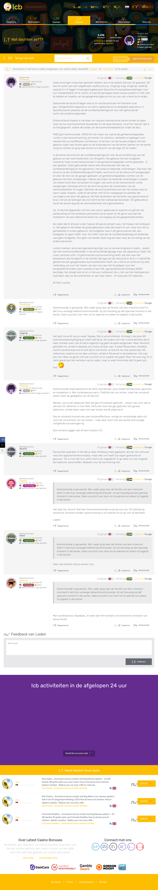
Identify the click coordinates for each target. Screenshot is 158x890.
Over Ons (28, 857)
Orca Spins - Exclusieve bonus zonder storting (64, 788)
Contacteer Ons (48, 857)
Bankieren (101, 19)
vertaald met (143, 78)
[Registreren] (136, 6)
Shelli (22, 535)
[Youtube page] (140, 846)
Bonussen (34, 19)
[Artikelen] (81, 6)
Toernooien (124, 19)
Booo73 (23, 449)
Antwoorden (143, 294)
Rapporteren (61, 295)
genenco (110, 43)
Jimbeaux (142, 36)
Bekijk (147, 783)
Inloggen (93, 69)
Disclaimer (56, 882)
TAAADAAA (24, 304)
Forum (79, 20)
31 (133, 784)
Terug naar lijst (19, 58)
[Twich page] (122, 846)
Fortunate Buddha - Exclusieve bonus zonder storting (68, 823)
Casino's (11, 19)
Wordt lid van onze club (79, 753)
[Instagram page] (131, 846)
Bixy (18, 782)
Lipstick (23, 481)
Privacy (70, 882)
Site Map (103, 882)
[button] (113, 788)
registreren (108, 69)
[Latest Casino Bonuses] (13, 6)
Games (56, 20)
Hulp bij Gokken (86, 882)
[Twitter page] (113, 846)
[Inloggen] (148, 6)
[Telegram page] (95, 846)
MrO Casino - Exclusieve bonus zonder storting (64, 806)
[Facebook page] (104, 846)
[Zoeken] (88, 58)
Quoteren (122, 295)
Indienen (141, 661)
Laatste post (100, 41)
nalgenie (23, 333)
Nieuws (146, 19)
